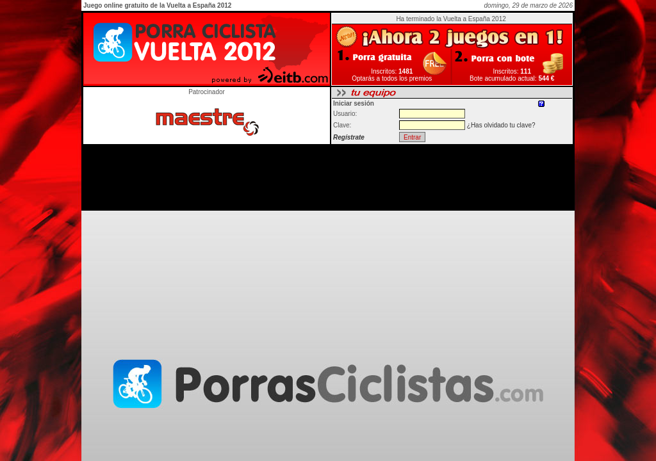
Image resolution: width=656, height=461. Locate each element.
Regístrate (349, 137)
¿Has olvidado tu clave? (501, 125)
